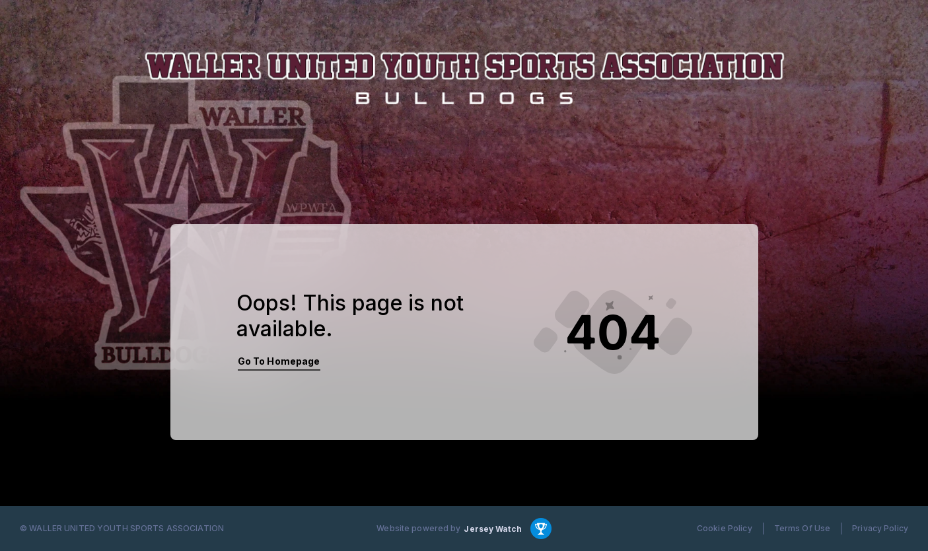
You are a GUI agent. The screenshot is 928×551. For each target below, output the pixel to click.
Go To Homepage (279, 361)
